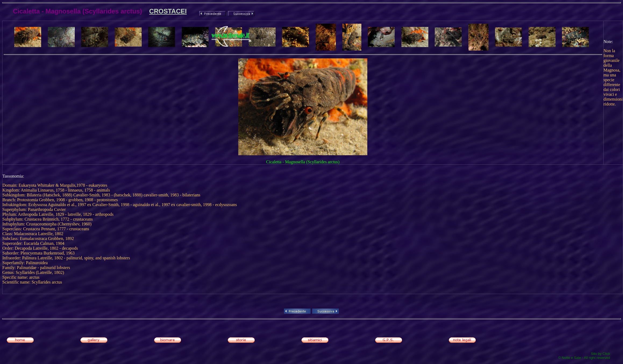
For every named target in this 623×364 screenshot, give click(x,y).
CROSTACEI (168, 11)
